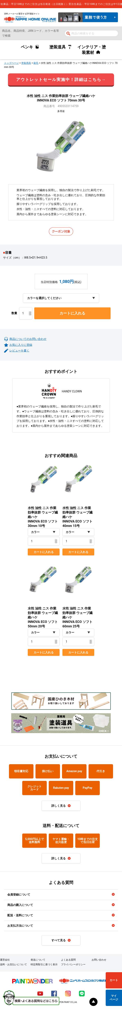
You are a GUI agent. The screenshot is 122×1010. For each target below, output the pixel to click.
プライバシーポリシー (73, 964)
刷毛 (35, 63)
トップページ (11, 63)
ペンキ (27, 47)
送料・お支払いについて (13, 964)
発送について (38, 959)
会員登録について (18, 894)
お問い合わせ (99, 959)
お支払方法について (20, 925)
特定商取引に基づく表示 (44, 964)
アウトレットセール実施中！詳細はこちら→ (61, 79)
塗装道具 (57, 47)
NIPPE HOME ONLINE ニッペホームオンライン (30, 19)
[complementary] (61, 4)
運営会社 (5, 959)
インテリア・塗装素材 (91, 50)
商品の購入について (20, 905)
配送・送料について (20, 915)
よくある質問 (68, 959)
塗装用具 (26, 63)
